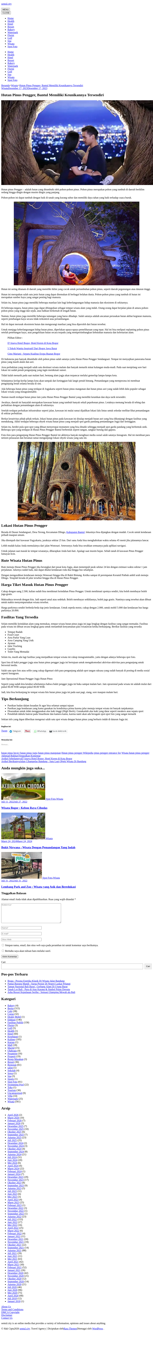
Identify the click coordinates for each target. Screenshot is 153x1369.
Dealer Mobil (14, 1020)
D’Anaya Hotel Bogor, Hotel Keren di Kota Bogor (33, 343)
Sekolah (12, 1074)
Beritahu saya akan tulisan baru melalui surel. (28, 954)
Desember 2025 (15, 1130)
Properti (12, 1060)
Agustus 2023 (14, 1192)
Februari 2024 (15, 1175)
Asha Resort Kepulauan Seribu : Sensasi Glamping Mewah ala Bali (41, 996)
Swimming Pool (16, 1088)
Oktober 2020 (14, 1282)
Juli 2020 (12, 1291)
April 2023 (13, 1203)
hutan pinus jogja (28, 753)
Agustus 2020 (14, 1288)
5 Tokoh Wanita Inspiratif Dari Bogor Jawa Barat (32, 348)
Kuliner (11, 1043)
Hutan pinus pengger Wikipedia (77, 753)
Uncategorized (15, 1097)
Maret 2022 (13, 1234)
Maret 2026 (13, 1121)
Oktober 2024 (14, 1152)
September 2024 (16, 1155)
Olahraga (12, 1054)
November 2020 (16, 1279)
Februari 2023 (15, 1209)
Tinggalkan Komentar (30, 755)
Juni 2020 (12, 1293)
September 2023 (16, 1189)
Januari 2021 (14, 1274)
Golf (10, 38)
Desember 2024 (15, 1147)
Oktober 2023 (14, 1186)
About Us (6, 1310)
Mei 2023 (12, 1200)
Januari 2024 (14, 1178)
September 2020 (16, 1285)
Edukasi (12, 1023)
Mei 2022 (12, 1228)
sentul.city (6, 4)
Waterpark (13, 32)
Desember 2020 (15, 1276)
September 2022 (16, 1217)
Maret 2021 (13, 1268)
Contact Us (7, 1321)
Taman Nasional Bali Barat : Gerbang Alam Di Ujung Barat (37, 990)
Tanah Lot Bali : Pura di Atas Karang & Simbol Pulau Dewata (39, 993)
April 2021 (13, 1265)
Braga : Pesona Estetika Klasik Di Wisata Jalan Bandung (36, 984)
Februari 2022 (15, 1237)
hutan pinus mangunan (49, 753)
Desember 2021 (15, 1243)
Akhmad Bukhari (10, 755)
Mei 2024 (12, 1166)
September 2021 (16, 1251)
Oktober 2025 (14, 1135)
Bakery (11, 29)
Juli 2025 (12, 1144)
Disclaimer (6, 1319)
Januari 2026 (14, 1127)
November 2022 (16, 1214)
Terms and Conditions (12, 1313)
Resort (11, 26)
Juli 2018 (12, 1302)
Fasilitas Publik (15, 1026)
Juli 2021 (12, 1257)
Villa (10, 1099)
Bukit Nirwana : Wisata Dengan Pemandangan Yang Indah (38, 847)
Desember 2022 (15, 1212)
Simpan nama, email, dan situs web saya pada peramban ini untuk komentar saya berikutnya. (51, 949)
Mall (10, 1049)
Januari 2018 (14, 1305)
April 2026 (13, 1118)
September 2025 (16, 1138)
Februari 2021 (15, 1271)
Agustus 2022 (14, 1220)
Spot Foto (12, 46)
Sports (11, 1082)
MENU (6, 9)
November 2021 (16, 1245)
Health (11, 21)
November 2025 (16, 1132)
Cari (3, 965)
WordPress (97, 1332)
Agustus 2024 (14, 1158)
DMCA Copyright (10, 1316)
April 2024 (13, 1169)
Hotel (10, 24)
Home (11, 18)
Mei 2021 (12, 1262)
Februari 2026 (15, 1124)
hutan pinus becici (10, 753)
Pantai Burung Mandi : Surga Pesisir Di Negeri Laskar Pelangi (39, 987)
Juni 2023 (12, 1197)
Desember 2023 (15, 1180)
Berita (11, 1012)
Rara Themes (70, 1332)
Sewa (10, 1077)
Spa (9, 41)
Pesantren (12, 1057)
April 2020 (13, 1299)
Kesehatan (13, 1040)
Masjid (11, 1051)
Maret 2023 (13, 1206)
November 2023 (16, 1183)
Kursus (11, 1046)
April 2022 (13, 1231)
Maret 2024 (13, 1172)
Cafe (10, 1015)
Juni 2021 (12, 1260)
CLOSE (6, 13)
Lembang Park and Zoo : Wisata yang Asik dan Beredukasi (38, 886)
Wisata (11, 43)
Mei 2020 (12, 1296)
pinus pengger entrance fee (107, 753)
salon (10, 1071)
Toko (10, 1091)
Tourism (12, 1094)
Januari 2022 (14, 1240)
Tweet (4, 730)
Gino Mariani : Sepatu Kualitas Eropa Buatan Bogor (34, 353)
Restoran (12, 1068)
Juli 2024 (12, 1161)
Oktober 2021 (14, 1248)
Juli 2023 (12, 1195)
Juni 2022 (12, 1226)
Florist (11, 35)
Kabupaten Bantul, (75, 532)
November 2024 (16, 1149)
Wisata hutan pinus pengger (135, 753)
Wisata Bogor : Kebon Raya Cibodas (24, 807)
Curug (11, 1017)
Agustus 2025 (14, 1141)
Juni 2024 (12, 1164)
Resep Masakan (15, 1063)
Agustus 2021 (14, 1254)
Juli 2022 (12, 1223)
